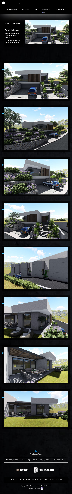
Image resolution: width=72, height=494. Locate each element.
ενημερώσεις (46, 9)
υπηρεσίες (25, 9)
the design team (11, 9)
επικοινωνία (60, 9)
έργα (35, 10)
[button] (43, 12)
